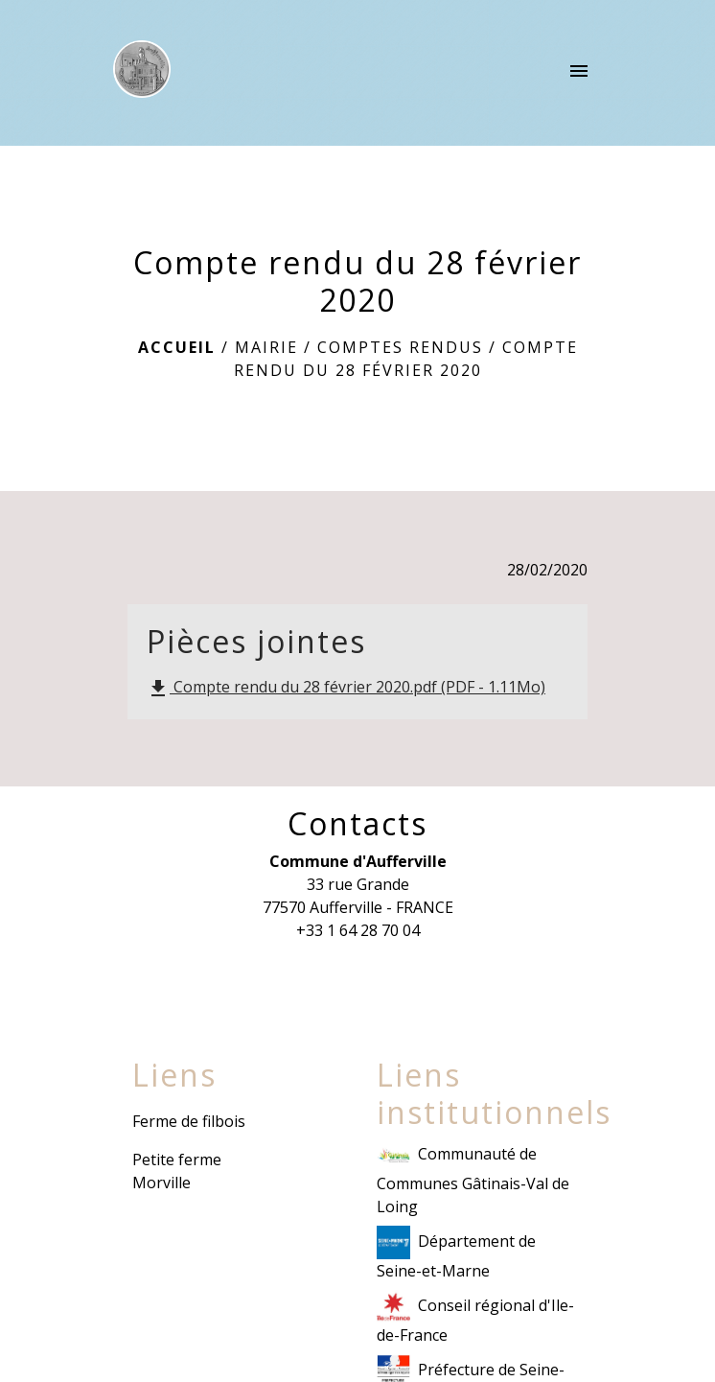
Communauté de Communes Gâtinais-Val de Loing (473, 1177)
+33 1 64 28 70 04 (358, 930)
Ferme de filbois (188, 1121)
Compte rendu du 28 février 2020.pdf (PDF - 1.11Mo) (346, 688)
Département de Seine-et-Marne (456, 1253)
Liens (174, 1075)
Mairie (266, 347)
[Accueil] (142, 72)
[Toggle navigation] (579, 73)
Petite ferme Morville (176, 1171)
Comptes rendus (400, 347)
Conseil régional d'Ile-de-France (475, 1318)
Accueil (177, 347)
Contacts (357, 824)
